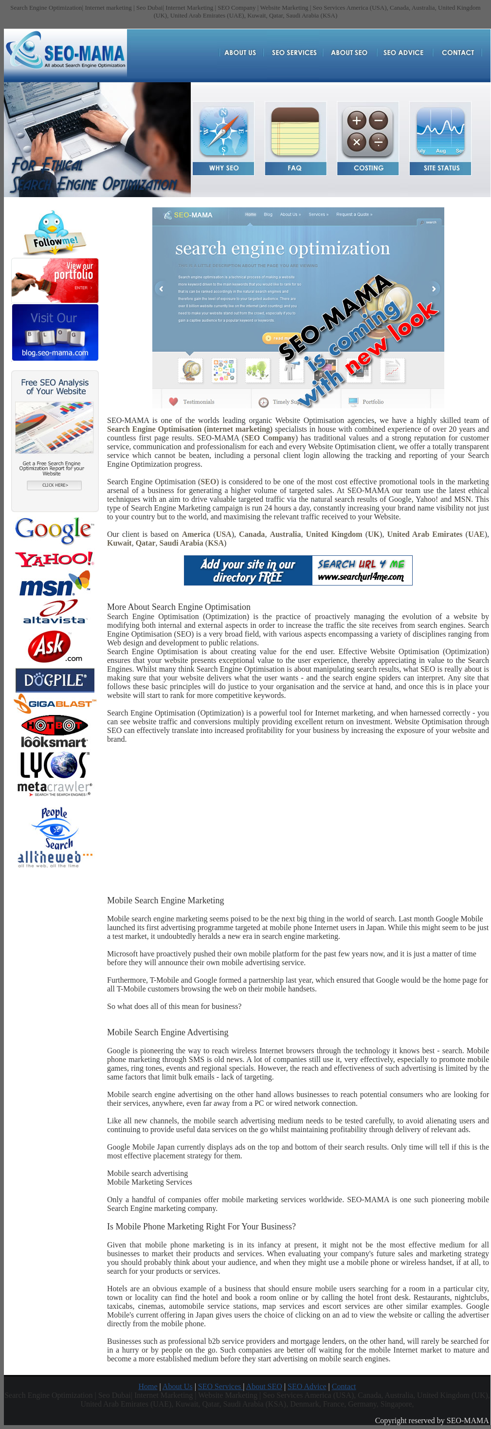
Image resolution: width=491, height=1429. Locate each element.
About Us (178, 1386)
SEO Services (220, 1386)
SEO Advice (307, 1386)
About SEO (264, 1386)
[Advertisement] (55, 928)
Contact (344, 1386)
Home (147, 1386)
